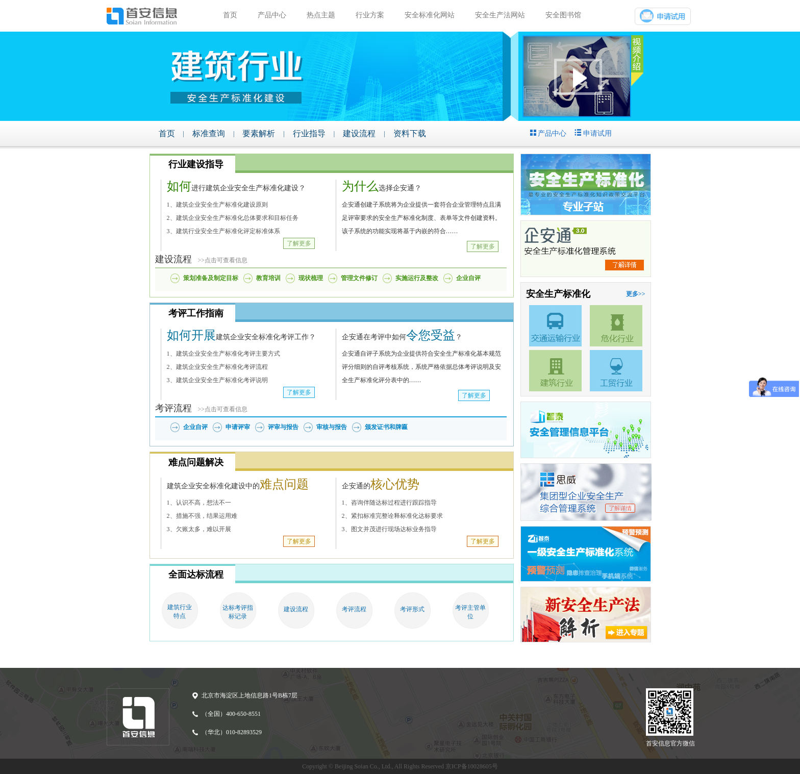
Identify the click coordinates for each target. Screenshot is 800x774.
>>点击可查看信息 (220, 260)
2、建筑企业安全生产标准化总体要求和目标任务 (232, 217)
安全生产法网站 (500, 15)
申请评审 (238, 427)
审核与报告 (331, 427)
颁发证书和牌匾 (386, 427)
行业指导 (309, 133)
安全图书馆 (563, 15)
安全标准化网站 (430, 15)
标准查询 (208, 133)
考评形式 (412, 609)
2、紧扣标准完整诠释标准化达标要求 (392, 515)
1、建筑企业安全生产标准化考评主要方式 (223, 353)
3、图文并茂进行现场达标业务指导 (389, 529)
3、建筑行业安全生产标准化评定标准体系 (223, 231)
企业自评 (468, 278)
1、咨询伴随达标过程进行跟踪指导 (389, 502)
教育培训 (268, 278)
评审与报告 (283, 427)
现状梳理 (310, 278)
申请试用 (593, 133)
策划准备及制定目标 (210, 278)
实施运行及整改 (416, 278)
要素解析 (258, 133)
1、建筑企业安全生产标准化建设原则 (217, 204)
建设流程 (359, 133)
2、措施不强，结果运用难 (202, 515)
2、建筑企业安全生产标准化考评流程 (217, 366)
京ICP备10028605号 (471, 766)
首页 (230, 15)
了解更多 (299, 243)
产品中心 (272, 15)
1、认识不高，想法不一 (199, 502)
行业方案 (370, 15)
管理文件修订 (359, 278)
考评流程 (354, 609)
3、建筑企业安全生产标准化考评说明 (217, 380)
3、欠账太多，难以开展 (199, 529)
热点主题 (321, 15)
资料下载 (409, 133)
